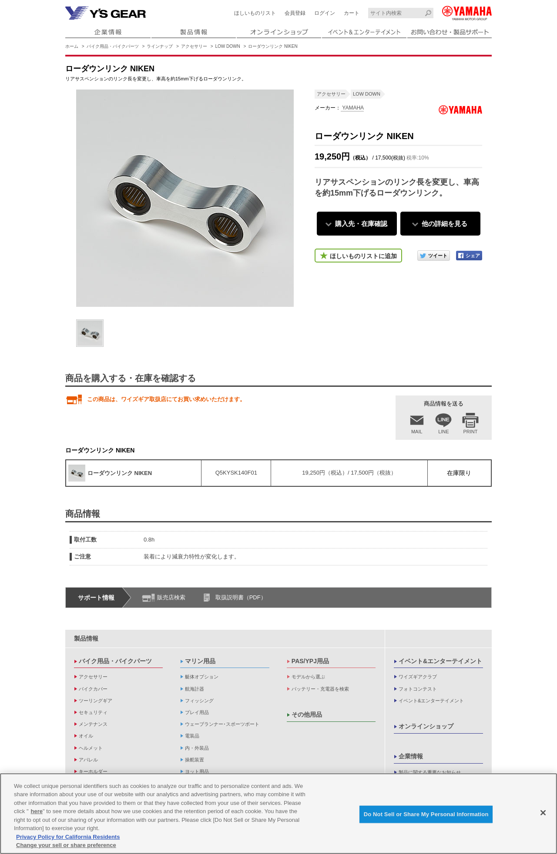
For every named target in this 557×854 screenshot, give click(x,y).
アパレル (88, 759)
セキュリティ (93, 712)
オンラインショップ (426, 726)
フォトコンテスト (418, 688)
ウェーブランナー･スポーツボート (222, 724)
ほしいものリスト (255, 13)
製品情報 (86, 638)
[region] (278, 813)
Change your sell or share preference (66, 845)
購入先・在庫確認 (361, 223)
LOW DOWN (227, 46)
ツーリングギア (95, 700)
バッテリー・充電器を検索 (320, 688)
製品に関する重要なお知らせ (430, 772)
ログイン (324, 13)
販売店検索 (171, 597)
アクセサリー (194, 46)
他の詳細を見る (444, 223)
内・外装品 (197, 748)
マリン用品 (200, 661)
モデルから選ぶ (308, 676)
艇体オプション (201, 676)
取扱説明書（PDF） (240, 597)
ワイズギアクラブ (418, 676)
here (37, 811)
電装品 (192, 735)
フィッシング (199, 700)
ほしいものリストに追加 (363, 256)
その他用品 (307, 714)
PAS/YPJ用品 (310, 661)
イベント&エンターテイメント (440, 661)
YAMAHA (352, 108)
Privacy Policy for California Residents (68, 837)
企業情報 (411, 756)
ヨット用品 (197, 771)
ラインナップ (160, 46)
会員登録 (295, 13)
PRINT (470, 431)
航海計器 (194, 688)
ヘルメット (91, 748)
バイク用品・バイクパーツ (113, 46)
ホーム (71, 46)
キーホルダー (93, 771)
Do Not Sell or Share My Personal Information (426, 814)
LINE (443, 431)
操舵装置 (194, 759)
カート (351, 13)
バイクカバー (93, 688)
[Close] (543, 812)
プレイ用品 (197, 712)
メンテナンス (93, 724)
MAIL (417, 431)
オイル (86, 735)
